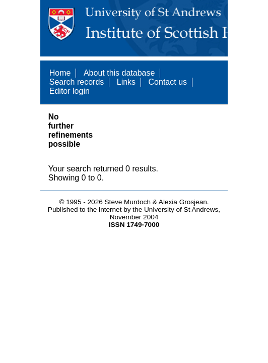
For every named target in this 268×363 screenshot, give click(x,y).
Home (60, 73)
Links (126, 82)
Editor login (69, 91)
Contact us (168, 82)
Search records (76, 82)
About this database (119, 73)
